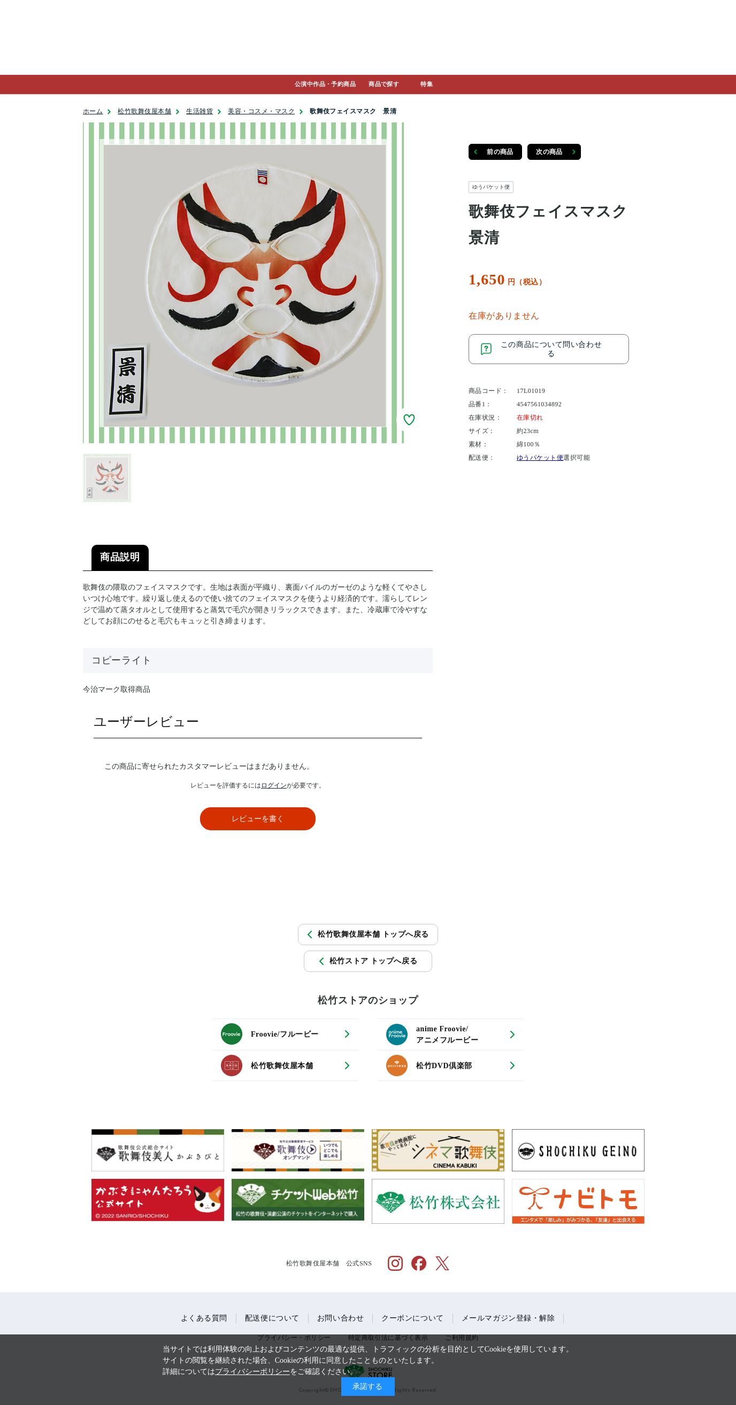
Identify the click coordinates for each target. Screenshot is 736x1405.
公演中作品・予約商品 (325, 84)
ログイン (274, 785)
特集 (426, 84)
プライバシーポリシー (252, 1372)
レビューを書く (258, 819)
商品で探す (384, 84)
